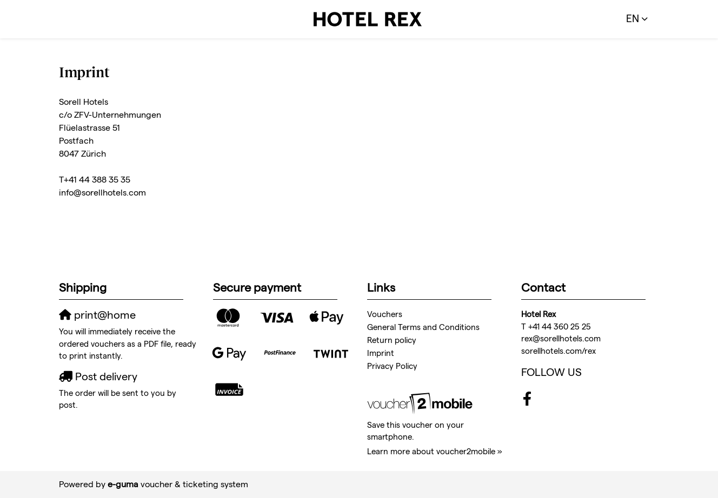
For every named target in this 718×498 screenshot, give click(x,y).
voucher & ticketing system (178, 484)
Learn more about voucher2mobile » (434, 451)
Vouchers (384, 314)
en (632, 18)
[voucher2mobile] (421, 403)
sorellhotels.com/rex (558, 350)
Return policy (391, 340)
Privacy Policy (392, 366)
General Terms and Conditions (423, 327)
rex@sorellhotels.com (561, 338)
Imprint (380, 353)
